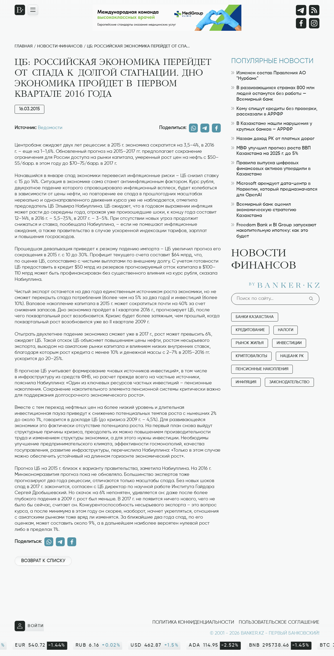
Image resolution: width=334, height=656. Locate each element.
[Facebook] (301, 23)
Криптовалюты (251, 356)
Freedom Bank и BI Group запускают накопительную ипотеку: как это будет (273, 231)
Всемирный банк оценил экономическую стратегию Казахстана (263, 210)
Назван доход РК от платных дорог (272, 138)
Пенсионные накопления (262, 369)
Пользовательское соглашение (279, 622)
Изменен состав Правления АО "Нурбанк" (268, 76)
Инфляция (246, 382)
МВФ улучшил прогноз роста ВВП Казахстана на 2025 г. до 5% (271, 151)
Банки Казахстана (255, 317)
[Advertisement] (118, 587)
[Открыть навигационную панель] (33, 10)
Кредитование (250, 330)
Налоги (285, 330)
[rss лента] (314, 10)
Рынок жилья (250, 343)
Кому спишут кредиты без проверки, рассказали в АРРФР (274, 111)
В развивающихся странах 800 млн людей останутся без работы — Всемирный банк (272, 93)
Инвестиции (289, 343)
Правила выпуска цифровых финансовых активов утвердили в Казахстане (271, 169)
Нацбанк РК (292, 356)
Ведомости (50, 127)
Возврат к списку (43, 560)
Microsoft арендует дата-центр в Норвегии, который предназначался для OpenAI (274, 189)
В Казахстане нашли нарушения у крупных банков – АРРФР (271, 126)
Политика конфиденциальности (193, 622)
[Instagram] (314, 23)
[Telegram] (301, 10)
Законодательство (289, 382)
